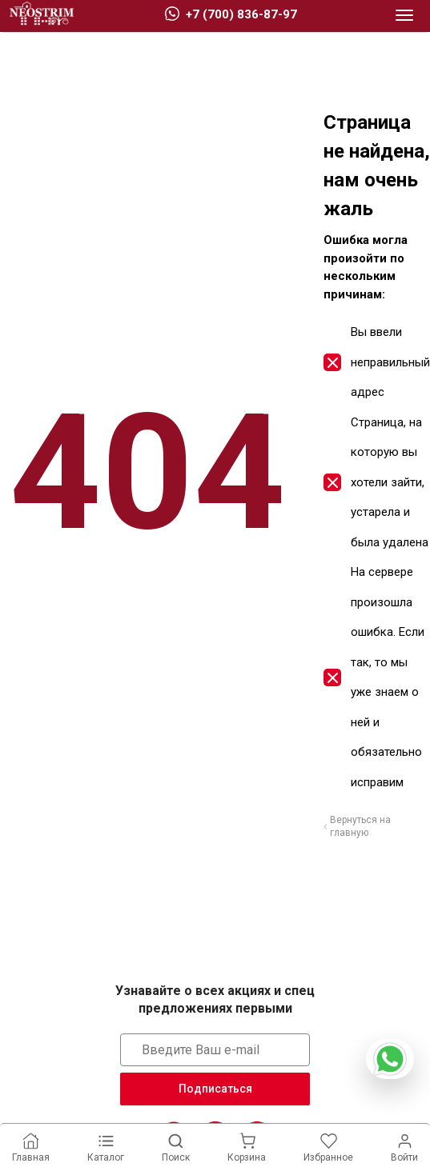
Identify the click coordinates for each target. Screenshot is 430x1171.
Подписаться (215, 1088)
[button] (404, 16)
